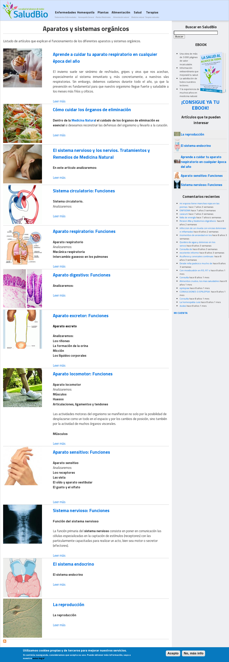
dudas (183, 306)
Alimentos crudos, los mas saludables (199, 281)
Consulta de (186, 249)
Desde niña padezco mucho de (196, 263)
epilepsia (184, 288)
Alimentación (121, 14)
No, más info (193, 654)
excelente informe (189, 252)
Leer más (59, 101)
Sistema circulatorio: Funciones (84, 190)
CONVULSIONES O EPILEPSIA (195, 291)
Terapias (152, 14)
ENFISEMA (185, 210)
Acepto (173, 654)
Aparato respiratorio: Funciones (84, 231)
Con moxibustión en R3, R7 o (195, 270)
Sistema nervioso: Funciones (81, 510)
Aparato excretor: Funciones (80, 315)
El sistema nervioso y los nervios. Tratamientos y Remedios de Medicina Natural (101, 153)
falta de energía (188, 217)
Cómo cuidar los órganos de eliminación (92, 109)
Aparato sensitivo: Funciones (81, 451)
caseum (184, 214)
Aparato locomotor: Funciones (83, 373)
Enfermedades (65, 14)
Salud (137, 14)
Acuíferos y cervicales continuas (197, 256)
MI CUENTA (181, 313)
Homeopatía (85, 14)
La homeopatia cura (190, 302)
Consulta (184, 277)
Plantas (103, 14)
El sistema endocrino (73, 563)
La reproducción (68, 604)
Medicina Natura (83, 120)
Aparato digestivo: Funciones (81, 274)
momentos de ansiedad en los (196, 235)
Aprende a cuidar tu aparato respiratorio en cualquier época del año (105, 57)
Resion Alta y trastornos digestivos (198, 221)
